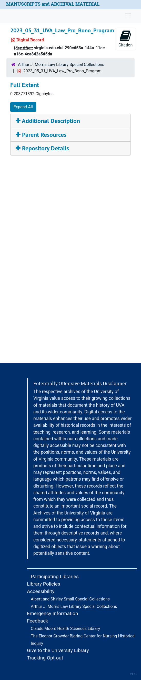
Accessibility (40, 591)
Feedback (37, 621)
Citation (125, 38)
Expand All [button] (23, 106)
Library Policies (43, 584)
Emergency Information (52, 613)
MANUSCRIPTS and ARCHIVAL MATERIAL (53, 4)
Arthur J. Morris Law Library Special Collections (61, 64)
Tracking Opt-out (45, 658)
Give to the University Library (58, 650)
